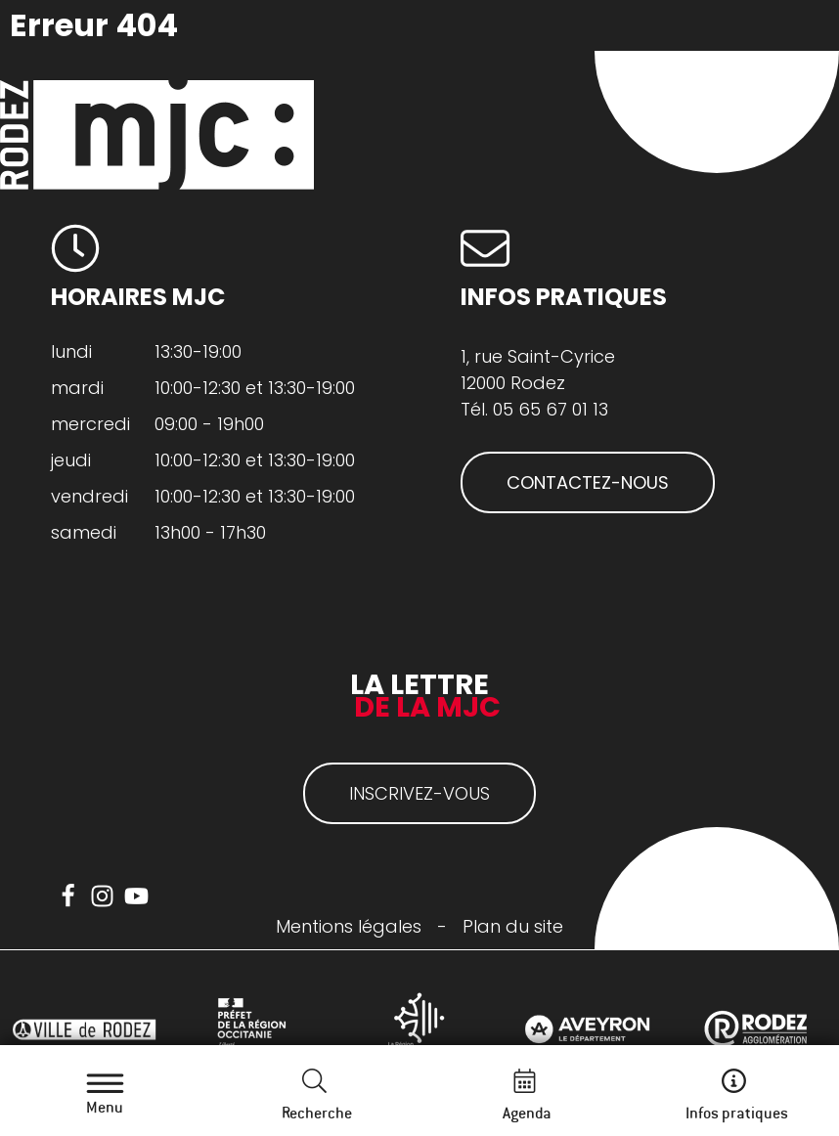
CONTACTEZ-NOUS (588, 482)
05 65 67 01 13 (550, 409)
